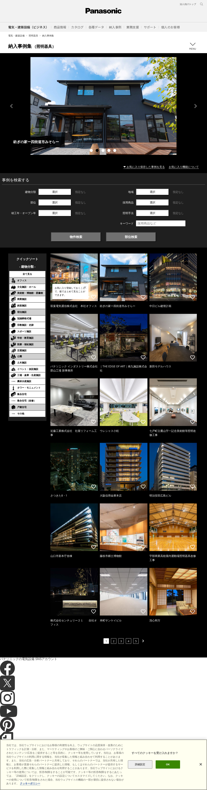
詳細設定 (140, 764)
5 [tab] (115, 151)
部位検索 (131, 237)
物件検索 (76, 237)
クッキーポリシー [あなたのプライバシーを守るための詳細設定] (30, 783)
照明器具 (33, 35)
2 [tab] (98, 151)
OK (168, 764)
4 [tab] (109, 151)
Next (196, 106)
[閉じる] (200, 764)
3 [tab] (103, 151)
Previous (11, 106)
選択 (55, 192)
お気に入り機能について (184, 167)
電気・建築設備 (16, 35)
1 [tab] (92, 151)
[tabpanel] (103, 106)
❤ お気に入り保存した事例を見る (144, 167)
